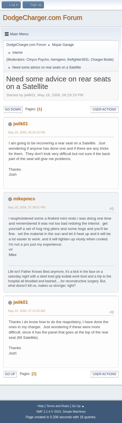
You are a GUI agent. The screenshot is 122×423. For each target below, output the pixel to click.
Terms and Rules (57, 406)
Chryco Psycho (37, 60)
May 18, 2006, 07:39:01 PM (26, 207)
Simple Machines (74, 411)
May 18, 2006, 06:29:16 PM (26, 132)
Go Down (13, 109)
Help (40, 406)
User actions (104, 109)
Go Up (10, 374)
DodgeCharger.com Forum (42, 17)
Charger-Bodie (101, 60)
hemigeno (58, 60)
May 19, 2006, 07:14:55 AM (26, 310)
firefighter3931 (78, 60)
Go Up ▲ (78, 406)
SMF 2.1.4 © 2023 (48, 411)
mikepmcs (24, 198)
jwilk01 (20, 123)
